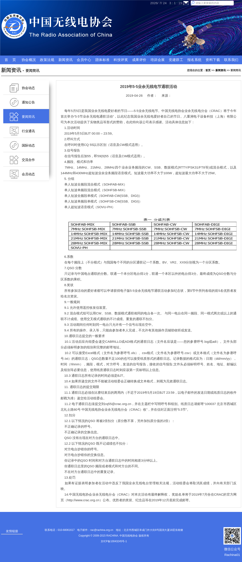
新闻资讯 (220, 70)
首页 (208, 70)
